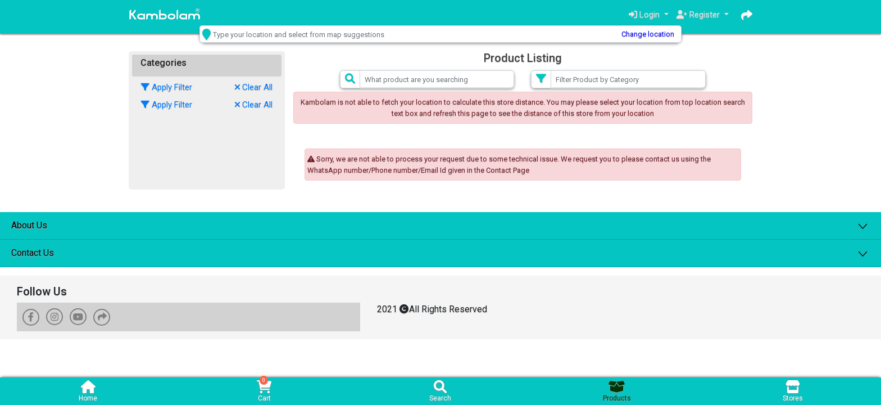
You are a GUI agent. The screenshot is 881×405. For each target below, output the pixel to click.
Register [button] (698, 15)
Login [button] (643, 15)
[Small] (437, 79)
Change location (627, 34)
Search (440, 391)
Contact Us (32, 252)
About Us (29, 224)
